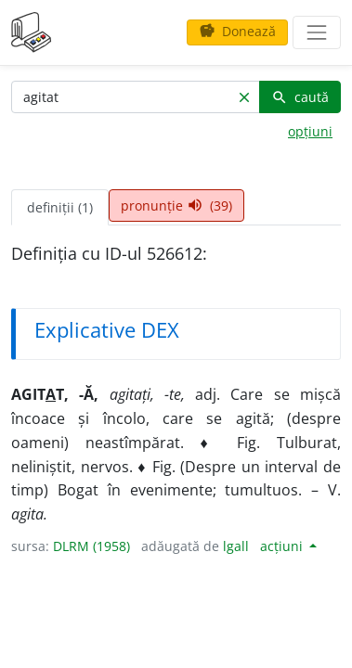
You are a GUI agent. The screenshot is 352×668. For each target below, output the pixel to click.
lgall (236, 546)
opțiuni (310, 131)
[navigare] (317, 32)
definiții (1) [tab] (60, 207)
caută (300, 97)
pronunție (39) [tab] (176, 205)
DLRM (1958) (91, 546)
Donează (237, 31)
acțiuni (283, 546)
